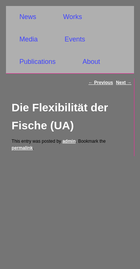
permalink (22, 148)
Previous (100, 82)
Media (28, 39)
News (27, 17)
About (91, 61)
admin (68, 141)
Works (72, 17)
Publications (37, 61)
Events (75, 39)
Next (123, 82)
